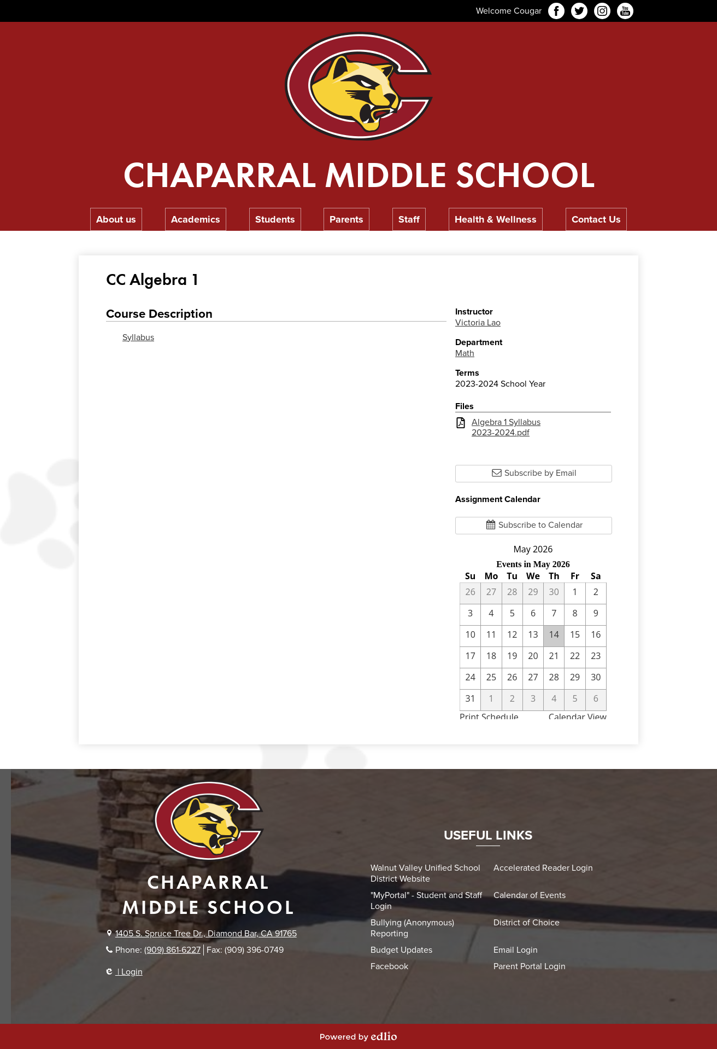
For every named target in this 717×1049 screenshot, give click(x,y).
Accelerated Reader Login (543, 867)
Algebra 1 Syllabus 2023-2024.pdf (506, 427)
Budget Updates (401, 950)
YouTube (625, 12)
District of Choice (526, 922)
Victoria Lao (478, 322)
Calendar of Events (529, 895)
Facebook (556, 12)
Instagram (602, 12)
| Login (124, 971)
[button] (116, 219)
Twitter (579, 12)
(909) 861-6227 (172, 950)
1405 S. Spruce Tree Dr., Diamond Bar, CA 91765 (206, 933)
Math (464, 353)
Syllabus (138, 337)
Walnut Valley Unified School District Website (425, 873)
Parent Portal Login (529, 966)
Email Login (515, 950)
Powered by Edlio (358, 1036)
